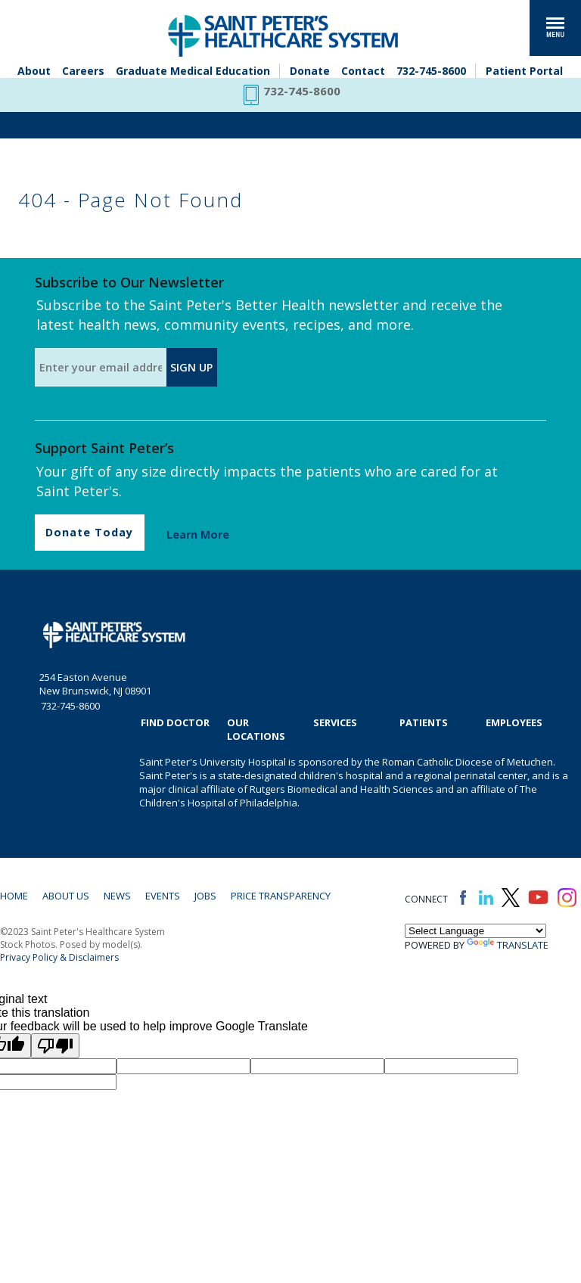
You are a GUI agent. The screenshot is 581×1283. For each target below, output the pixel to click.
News (117, 895)
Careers (83, 71)
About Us (65, 895)
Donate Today (89, 532)
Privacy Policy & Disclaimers (59, 957)
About (34, 71)
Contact (363, 71)
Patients (423, 722)
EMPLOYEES (514, 722)
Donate (310, 71)
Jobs (205, 895)
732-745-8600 (431, 71)
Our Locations (256, 729)
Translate (507, 945)
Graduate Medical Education (193, 71)
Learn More (197, 534)
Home (14, 895)
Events (162, 895)
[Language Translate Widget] (475, 931)
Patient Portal (524, 71)
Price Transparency (281, 895)
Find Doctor (175, 722)
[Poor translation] (55, 1045)
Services (335, 722)
